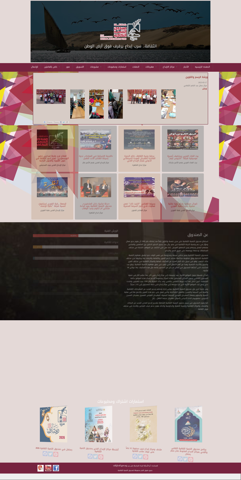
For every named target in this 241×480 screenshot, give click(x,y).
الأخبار (186, 67)
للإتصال (34, 67)
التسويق (80, 67)
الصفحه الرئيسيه (202, 67)
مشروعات (95, 67)
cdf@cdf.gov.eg (120, 466)
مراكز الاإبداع (170, 67)
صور (68, 67)
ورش (204, 88)
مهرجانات (151, 67)
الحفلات (135, 67)
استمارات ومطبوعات (117, 67)
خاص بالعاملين (52, 67)
